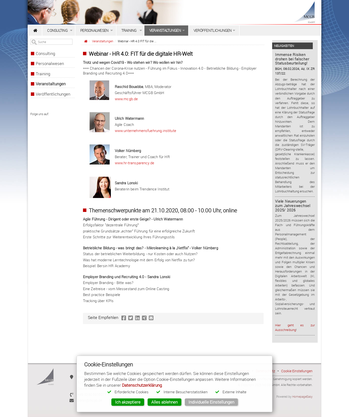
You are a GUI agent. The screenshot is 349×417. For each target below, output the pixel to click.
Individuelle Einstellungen (211, 402)
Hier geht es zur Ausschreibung (295, 327)
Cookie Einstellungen (297, 371)
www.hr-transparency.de (134, 162)
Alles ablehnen (164, 402)
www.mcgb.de (126, 98)
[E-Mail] (71, 400)
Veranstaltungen (102, 41)
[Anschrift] (71, 376)
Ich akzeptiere (127, 402)
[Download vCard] (71, 371)
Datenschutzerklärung (142, 385)
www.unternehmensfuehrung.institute (145, 130)
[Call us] (71, 394)
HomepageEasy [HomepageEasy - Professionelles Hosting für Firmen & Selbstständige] (302, 396)
